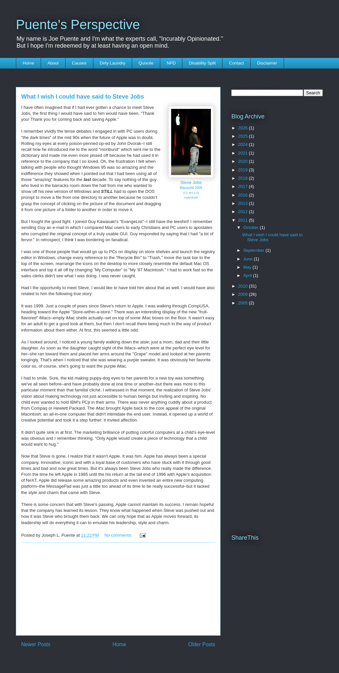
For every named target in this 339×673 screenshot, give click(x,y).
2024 (243, 144)
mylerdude (191, 197)
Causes (79, 63)
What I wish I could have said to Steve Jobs (82, 96)
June (248, 258)
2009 (243, 294)
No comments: (118, 535)
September (254, 250)
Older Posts (201, 644)
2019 (243, 169)
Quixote (146, 63)
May (248, 267)
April (248, 275)
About (53, 63)
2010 (243, 286)
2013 (243, 203)
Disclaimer (267, 63)
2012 (243, 211)
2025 (243, 136)
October (251, 227)
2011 (243, 220)
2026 (243, 127)
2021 (243, 153)
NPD (171, 63)
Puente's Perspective (78, 24)
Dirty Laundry (112, 63)
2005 (243, 302)
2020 (243, 161)
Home (28, 63)
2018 (243, 178)
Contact (236, 63)
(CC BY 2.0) (191, 193)
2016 (243, 195)
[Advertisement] (118, 589)
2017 (243, 186)
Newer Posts (35, 644)
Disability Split (202, 63)
